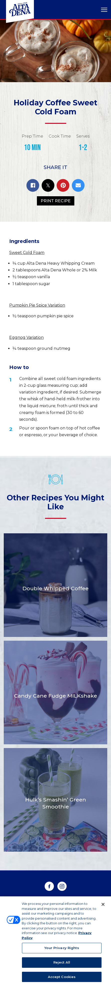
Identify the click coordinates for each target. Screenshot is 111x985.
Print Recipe (56, 200)
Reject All (61, 964)
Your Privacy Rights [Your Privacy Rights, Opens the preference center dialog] (61, 950)
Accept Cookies (62, 978)
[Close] (103, 905)
